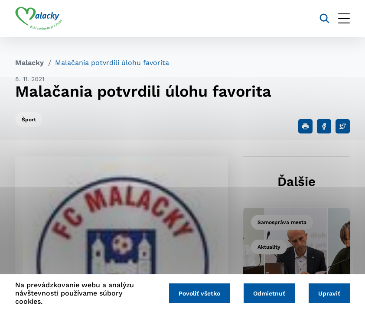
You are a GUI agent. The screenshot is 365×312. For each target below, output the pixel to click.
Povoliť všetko (199, 293)
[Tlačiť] (305, 126)
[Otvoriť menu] (344, 18)
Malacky (29, 62)
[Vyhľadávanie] (324, 18)
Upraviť (329, 293)
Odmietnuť (269, 293)
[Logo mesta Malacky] (38, 18)
